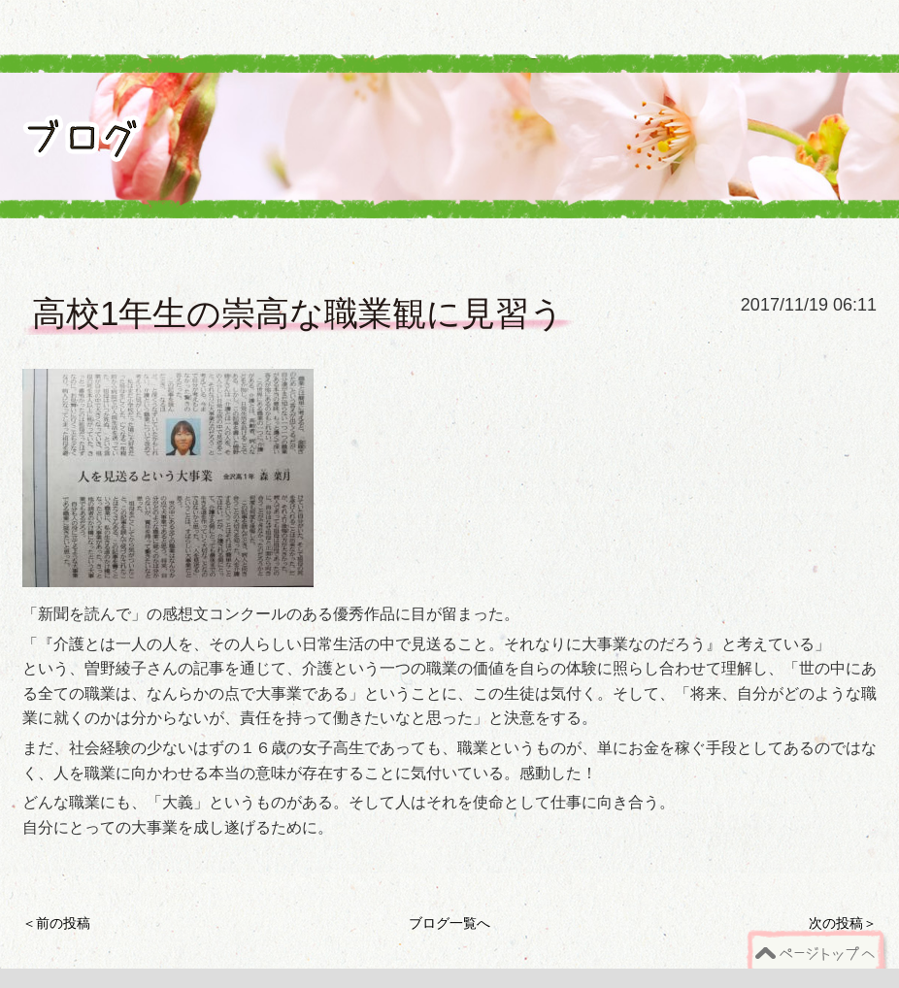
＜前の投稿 (56, 923)
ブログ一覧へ (449, 923)
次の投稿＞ (843, 923)
